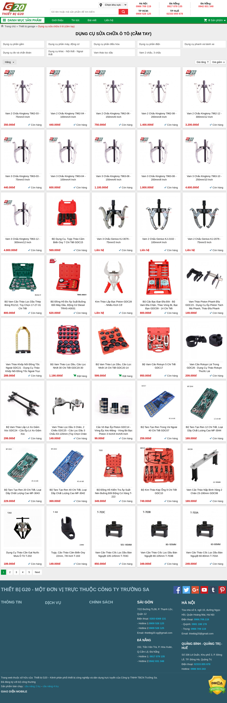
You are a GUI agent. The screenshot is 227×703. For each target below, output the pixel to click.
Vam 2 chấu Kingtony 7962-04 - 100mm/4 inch (68, 115)
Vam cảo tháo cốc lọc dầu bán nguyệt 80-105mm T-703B (159, 554)
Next (37, 572)
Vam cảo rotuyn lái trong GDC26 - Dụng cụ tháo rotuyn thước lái (204, 368)
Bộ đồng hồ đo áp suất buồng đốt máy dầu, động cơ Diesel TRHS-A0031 (68, 305)
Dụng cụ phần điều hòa (107, 44)
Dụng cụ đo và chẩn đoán (17, 52)
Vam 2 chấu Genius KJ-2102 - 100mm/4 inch (159, 240)
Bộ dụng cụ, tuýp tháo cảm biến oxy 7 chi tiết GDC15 (68, 240)
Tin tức (76, 20)
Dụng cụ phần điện (149, 44)
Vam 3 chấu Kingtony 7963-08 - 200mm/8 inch (158, 178)
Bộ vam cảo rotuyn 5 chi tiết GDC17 (159, 366)
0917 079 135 (174, 6)
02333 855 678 (174, 13)
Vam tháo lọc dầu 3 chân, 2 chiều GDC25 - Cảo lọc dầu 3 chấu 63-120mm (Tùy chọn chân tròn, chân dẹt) (68, 431)
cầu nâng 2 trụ (33, 686)
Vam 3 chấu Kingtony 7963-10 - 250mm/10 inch (204, 178)
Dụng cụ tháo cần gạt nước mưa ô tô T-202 (22, 554)
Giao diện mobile (14, 691)
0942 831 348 (206, 6)
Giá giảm (217, 62)
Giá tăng (201, 62)
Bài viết (92, 20)
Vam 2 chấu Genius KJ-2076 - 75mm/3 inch (204, 240)
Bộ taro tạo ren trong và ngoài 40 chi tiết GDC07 (159, 429)
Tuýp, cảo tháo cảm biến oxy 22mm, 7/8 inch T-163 (68, 554)
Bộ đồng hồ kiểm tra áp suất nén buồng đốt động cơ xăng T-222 (113, 493)
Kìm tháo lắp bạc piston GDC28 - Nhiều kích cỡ (113, 303)
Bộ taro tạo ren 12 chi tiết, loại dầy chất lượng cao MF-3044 (204, 429)
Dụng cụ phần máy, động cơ (64, 44)
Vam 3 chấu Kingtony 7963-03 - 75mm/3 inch (22, 178)
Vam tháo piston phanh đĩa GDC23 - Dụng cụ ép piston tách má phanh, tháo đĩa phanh (204, 305)
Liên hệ (108, 20)
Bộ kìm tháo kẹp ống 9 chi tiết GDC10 (159, 491)
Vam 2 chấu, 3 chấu (150, 52)
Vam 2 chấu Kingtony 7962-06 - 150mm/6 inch (113, 115)
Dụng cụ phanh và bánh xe (199, 44)
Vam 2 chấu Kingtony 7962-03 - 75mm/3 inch (22, 115)
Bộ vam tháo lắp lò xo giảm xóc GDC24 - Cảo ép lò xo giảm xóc (22, 430)
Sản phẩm (215, 20)
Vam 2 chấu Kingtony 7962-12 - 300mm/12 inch (204, 115)
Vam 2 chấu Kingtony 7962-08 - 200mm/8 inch (158, 115)
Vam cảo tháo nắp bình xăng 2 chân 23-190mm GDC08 (204, 491)
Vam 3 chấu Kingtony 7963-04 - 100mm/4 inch (68, 178)
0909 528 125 (143, 13)
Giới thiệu (57, 20)
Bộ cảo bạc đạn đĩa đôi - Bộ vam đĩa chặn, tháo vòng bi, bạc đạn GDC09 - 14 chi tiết (159, 305)
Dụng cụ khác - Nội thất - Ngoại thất (65, 53)
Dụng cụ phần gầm (13, 44)
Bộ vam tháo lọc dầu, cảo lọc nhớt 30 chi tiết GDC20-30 (68, 366)
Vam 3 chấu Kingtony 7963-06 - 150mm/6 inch (113, 178)
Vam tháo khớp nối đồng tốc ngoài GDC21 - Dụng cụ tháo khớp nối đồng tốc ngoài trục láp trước (22, 368)
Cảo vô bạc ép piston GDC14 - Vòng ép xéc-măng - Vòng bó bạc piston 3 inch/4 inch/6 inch (113, 430)
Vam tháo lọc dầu (103, 52)
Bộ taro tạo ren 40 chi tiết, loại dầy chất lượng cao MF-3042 (68, 491)
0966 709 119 (143, 6)
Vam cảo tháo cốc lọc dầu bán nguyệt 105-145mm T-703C (113, 554)
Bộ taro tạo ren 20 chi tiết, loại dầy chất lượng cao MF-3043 (22, 491)
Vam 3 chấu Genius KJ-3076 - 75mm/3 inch (113, 240)
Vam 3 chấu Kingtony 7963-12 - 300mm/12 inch (22, 240)
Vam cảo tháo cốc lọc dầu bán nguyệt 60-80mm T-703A (204, 554)
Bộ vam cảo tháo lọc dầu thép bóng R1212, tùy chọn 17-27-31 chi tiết (23, 305)
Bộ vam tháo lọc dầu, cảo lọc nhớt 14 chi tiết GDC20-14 (113, 366)
